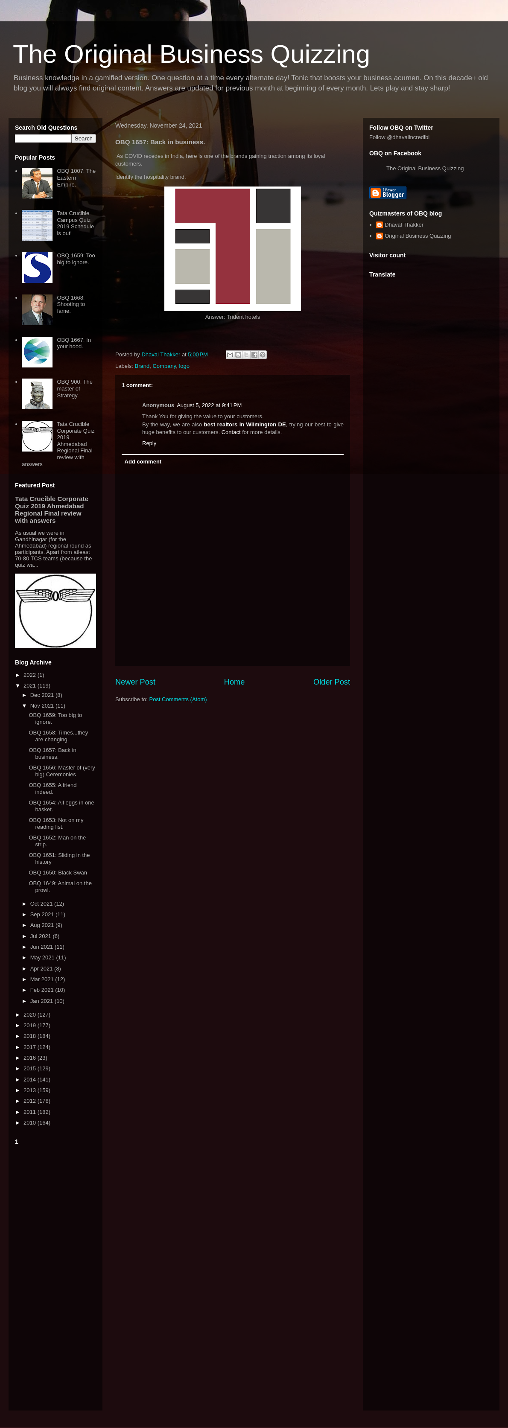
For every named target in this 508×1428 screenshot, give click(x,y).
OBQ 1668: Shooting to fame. (71, 304)
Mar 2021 (42, 979)
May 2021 (43, 957)
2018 (30, 1036)
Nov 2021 (42, 705)
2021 (30, 685)
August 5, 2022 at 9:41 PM (209, 405)
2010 (30, 1122)
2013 (30, 1090)
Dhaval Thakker (404, 224)
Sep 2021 (42, 914)
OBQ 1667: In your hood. (74, 343)
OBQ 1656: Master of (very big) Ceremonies (62, 771)
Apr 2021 (42, 968)
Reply (149, 443)
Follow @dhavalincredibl (399, 137)
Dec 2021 (42, 695)
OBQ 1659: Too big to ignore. (76, 258)
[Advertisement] (55, 1276)
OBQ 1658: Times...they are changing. (58, 736)
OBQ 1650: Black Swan (58, 872)
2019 (30, 1025)
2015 (30, 1068)
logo (184, 366)
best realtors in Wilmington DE (245, 424)
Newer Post (135, 682)
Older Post (331, 682)
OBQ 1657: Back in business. (52, 753)
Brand (142, 366)
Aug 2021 (42, 925)
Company (164, 366)
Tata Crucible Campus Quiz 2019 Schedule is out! (75, 223)
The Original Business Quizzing (191, 54)
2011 (30, 1112)
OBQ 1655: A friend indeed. (52, 788)
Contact (231, 432)
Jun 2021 (42, 947)
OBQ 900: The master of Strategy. (75, 388)
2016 (30, 1058)
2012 (30, 1101)
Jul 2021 (41, 936)
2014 (30, 1079)
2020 (30, 1014)
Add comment (143, 461)
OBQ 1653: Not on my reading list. (56, 823)
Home (234, 682)
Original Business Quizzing (418, 236)
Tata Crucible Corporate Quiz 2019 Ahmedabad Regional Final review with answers (58, 444)
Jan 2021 (42, 1001)
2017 (30, 1047)
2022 (30, 675)
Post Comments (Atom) (178, 699)
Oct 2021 (42, 904)
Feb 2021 (42, 990)
